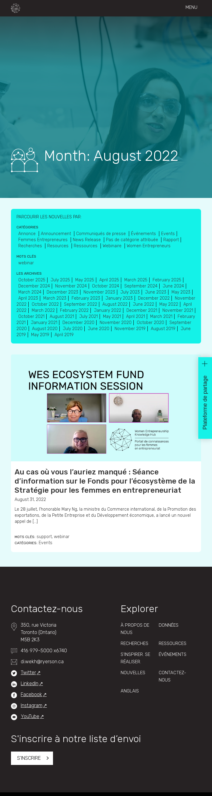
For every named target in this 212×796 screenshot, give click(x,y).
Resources (58, 245)
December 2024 (34, 286)
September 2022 (80, 304)
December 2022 (154, 298)
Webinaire (113, 245)
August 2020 (45, 328)
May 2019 (40, 334)
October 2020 (150, 322)
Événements (144, 233)
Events (45, 542)
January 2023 (119, 298)
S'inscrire (29, 758)
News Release (87, 239)
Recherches (30, 245)
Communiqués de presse (101, 233)
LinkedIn (29, 683)
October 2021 (31, 316)
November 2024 (71, 286)
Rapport (171, 239)
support (44, 536)
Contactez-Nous (172, 676)
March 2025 (135, 280)
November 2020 (116, 322)
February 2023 (86, 298)
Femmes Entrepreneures (43, 239)
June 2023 (155, 292)
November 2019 (130, 328)
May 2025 (84, 280)
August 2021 (62, 316)
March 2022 (43, 310)
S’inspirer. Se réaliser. (135, 658)
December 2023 (62, 292)
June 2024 (173, 286)
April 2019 (64, 334)
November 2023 (99, 292)
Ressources (86, 245)
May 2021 (112, 316)
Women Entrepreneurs (149, 245)
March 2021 (161, 316)
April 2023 (28, 298)
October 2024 (105, 286)
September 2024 (140, 286)
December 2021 (141, 310)
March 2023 (54, 298)
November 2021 (177, 310)
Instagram (31, 705)
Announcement (56, 233)
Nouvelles (133, 672)
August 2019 (163, 328)
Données (168, 625)
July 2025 (60, 280)
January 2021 (44, 322)
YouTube (30, 716)
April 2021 (135, 316)
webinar (61, 536)
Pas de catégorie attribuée (132, 239)
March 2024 (29, 292)
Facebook (31, 694)
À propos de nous (135, 628)
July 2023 (130, 292)
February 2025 (167, 280)
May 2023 (180, 292)
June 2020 (98, 328)
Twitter (28, 672)
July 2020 (73, 328)
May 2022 (168, 304)
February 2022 (74, 310)
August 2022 (115, 304)
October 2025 (31, 280)
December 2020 (78, 322)
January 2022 (107, 310)
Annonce (27, 233)
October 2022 (45, 304)
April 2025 (109, 280)
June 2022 (143, 304)
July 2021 (88, 316)
